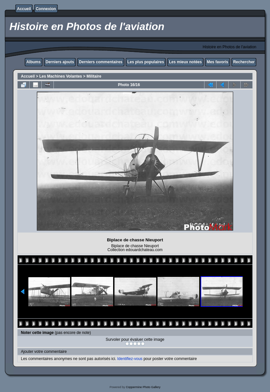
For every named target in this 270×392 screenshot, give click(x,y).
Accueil (24, 9)
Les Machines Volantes (60, 76)
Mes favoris (217, 62)
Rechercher (244, 62)
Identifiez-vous (129, 358)
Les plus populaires (146, 62)
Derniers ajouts (60, 62)
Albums (33, 62)
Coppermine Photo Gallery (143, 387)
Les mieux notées (185, 62)
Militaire (93, 76)
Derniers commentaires (100, 62)
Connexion (46, 9)
